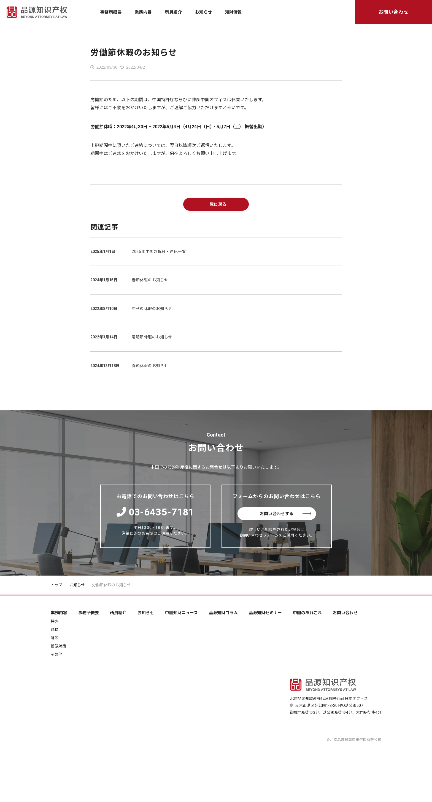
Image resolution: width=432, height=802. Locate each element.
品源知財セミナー (265, 613)
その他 (56, 654)
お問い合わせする (285, 513)
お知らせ (203, 12)
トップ (56, 585)
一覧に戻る (216, 204)
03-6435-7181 (155, 512)
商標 (54, 630)
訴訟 (54, 638)
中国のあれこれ (307, 613)
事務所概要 (110, 12)
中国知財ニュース (181, 613)
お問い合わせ (393, 12)
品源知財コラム (223, 613)
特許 (54, 621)
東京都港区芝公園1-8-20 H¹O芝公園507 (326, 705)
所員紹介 (173, 12)
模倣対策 (58, 646)
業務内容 (143, 12)
